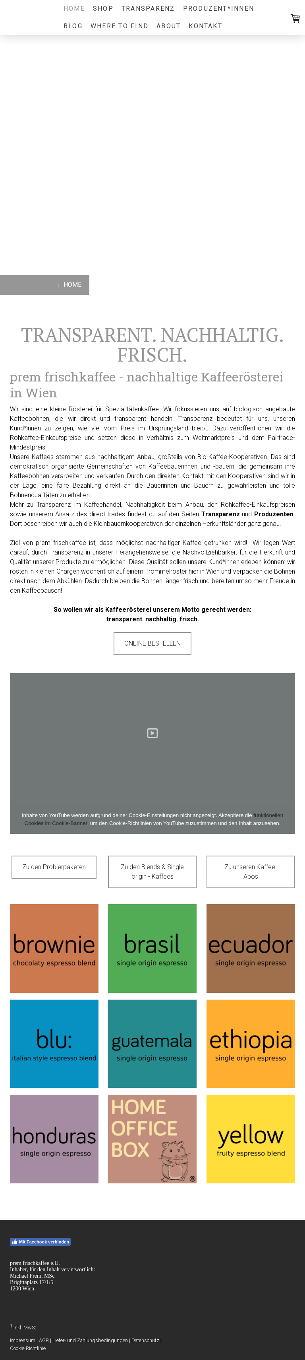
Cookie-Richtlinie (28, 1348)
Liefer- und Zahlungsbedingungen (90, 1340)
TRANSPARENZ (148, 8)
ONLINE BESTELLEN (152, 643)
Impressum (22, 1340)
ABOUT (168, 26)
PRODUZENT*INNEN (219, 8)
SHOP (103, 8)
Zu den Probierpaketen (54, 867)
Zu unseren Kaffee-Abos (250, 871)
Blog (73, 26)
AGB (44, 1340)
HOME (74, 8)
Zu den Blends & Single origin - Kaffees (152, 871)
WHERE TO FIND (120, 26)
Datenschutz (145, 1340)
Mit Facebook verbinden (40, 1242)
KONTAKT (205, 26)
